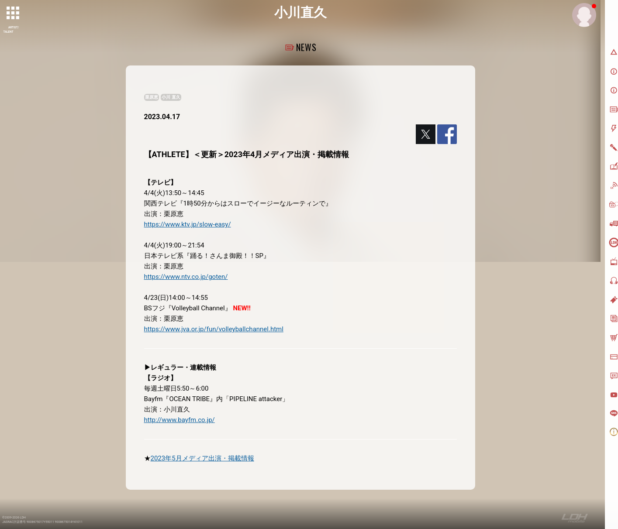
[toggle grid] (13, 13)
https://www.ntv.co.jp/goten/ (186, 277)
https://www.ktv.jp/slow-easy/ (187, 224)
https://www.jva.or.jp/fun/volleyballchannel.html (213, 329)
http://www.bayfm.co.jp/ (179, 420)
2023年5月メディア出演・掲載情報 (202, 458)
